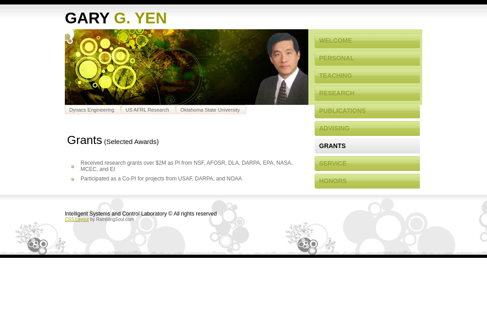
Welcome (335, 40)
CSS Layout (77, 219)
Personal (336, 58)
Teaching (335, 75)
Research (337, 93)
